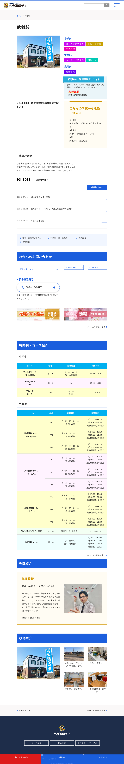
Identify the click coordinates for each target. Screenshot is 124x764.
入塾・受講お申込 (20, 760)
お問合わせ (103, 760)
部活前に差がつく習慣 (40, 197)
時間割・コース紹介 (59, 226)
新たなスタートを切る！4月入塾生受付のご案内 (51, 205)
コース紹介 (36, 731)
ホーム (19, 16)
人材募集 (53, 747)
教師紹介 (82, 226)
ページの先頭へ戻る (96, 315)
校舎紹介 (26, 230)
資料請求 (62, 760)
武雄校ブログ (97, 187)
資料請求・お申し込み (87, 731)
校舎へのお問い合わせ (32, 226)
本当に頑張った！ (38, 213)
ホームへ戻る (25, 698)
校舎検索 (62, 731)
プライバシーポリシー (35, 747)
